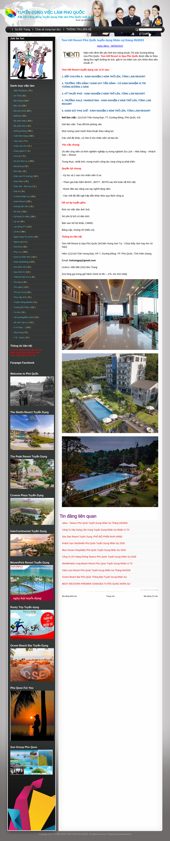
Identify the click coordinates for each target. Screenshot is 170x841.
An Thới (17, 96)
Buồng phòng (20, 131)
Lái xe (17, 221)
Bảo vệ (17, 106)
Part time (18, 247)
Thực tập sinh (20, 297)
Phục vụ (18, 252)
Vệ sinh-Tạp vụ (21, 322)
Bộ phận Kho (20, 126)
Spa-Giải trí (19, 272)
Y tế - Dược (19, 337)
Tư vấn (17, 312)
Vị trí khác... (19, 327)
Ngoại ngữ (19, 242)
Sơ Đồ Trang (22, 29)
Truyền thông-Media (23, 302)
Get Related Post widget (149, 590)
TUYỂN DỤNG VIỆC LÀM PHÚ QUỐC (51, 12)
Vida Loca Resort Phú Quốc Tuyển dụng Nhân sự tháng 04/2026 (96, 570)
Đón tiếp (18, 171)
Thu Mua (18, 282)
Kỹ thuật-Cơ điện (22, 216)
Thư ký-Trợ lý (20, 292)
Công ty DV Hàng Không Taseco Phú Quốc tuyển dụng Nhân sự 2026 (99, 556)
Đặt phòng (19, 166)
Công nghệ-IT (20, 151)
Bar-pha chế (19, 111)
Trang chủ (110, 596)
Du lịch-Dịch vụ (21, 161)
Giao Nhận (19, 181)
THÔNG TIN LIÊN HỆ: (79, 29)
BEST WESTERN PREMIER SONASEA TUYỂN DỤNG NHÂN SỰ (96, 583)
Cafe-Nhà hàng (21, 136)
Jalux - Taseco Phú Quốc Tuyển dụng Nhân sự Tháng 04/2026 (95, 523)
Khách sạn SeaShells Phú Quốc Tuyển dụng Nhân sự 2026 (93, 543)
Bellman (18, 116)
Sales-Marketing (21, 262)
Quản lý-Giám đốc (22, 257)
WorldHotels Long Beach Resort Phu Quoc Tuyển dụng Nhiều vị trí (97, 563)
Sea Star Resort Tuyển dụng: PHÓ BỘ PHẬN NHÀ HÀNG (92, 536)
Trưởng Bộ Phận (22, 307)
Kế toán (17, 211)
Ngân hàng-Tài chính (23, 237)
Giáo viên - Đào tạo (23, 186)
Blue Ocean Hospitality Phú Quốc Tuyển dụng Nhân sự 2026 (94, 550)
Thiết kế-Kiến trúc (22, 277)
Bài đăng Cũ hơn (151, 596)
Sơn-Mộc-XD (20, 267)
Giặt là (17, 191)
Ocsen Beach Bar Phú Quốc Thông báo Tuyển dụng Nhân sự (94, 577)
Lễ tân (17, 232)
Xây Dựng (18, 332)
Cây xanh (18, 141)
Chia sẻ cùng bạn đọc (48, 29)
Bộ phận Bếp (20, 121)
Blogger (90, 20)
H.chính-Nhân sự (22, 196)
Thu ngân (18, 287)
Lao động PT (20, 227)
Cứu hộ (17, 156)
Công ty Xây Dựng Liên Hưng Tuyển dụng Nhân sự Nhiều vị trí (95, 529)
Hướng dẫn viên (21, 206)
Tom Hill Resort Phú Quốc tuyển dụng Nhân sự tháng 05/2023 (103, 40)
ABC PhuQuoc (21, 90)
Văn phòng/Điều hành (24, 317)
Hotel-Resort (20, 201)
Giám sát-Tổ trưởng (23, 176)
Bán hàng (18, 101)
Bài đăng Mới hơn (69, 596)
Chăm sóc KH (20, 146)
